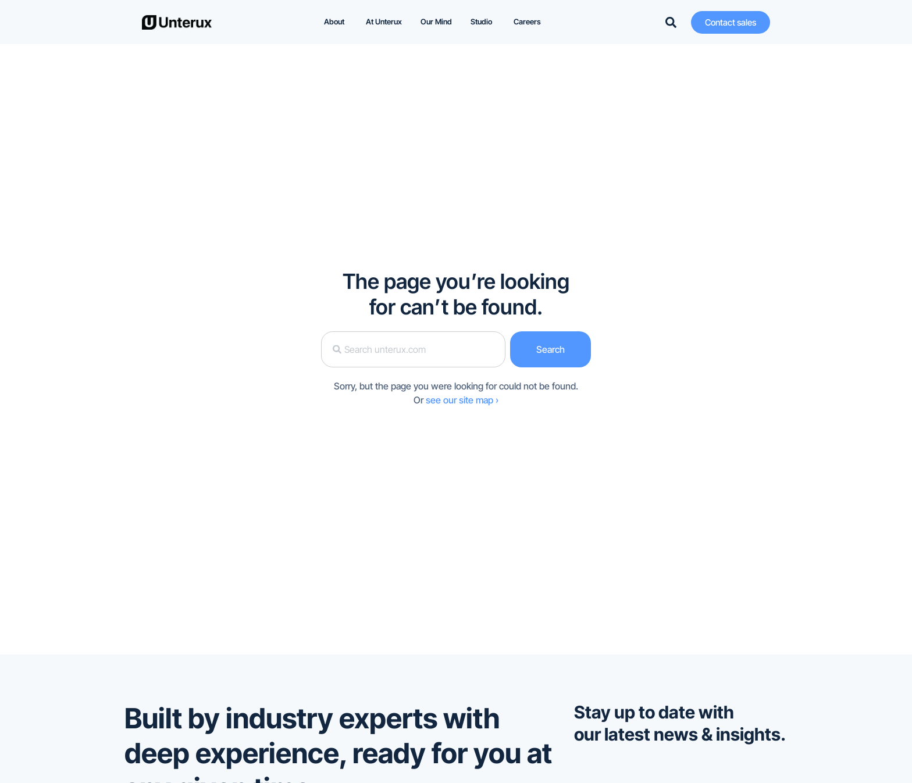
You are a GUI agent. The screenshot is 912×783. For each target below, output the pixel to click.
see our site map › (462, 400)
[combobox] (413, 349)
